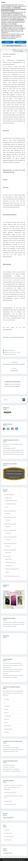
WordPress (21, 860)
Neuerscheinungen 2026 (10, 550)
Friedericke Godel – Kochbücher (11, 769)
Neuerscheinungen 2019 (10, 517)
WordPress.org (8, 840)
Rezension (13, 354)
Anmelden (6, 830)
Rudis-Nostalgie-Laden (9, 765)
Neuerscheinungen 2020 (10, 524)
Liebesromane (9, 565)
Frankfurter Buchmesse (11, 500)
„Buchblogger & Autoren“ (9, 448)
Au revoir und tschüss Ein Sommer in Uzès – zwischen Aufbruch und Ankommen (13, 787)
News (6, 507)
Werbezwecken (20, 19)
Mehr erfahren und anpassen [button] (14, 45)
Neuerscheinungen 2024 (10, 537)
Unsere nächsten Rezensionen (12, 576)
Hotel (18, 352)
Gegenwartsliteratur (10, 350)
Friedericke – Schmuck (8, 767)
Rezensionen (7, 556)
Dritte (8, 13)
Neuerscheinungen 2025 (10, 543)
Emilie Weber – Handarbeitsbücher (12, 771)
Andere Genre (8, 559)
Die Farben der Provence (10, 792)
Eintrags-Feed (7, 833)
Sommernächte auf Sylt (10, 804)
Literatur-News (8, 498)
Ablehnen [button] (7, 42)
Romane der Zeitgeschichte (12, 569)
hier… (17, 751)
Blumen (7, 352)
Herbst (14, 352)
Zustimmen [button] (20, 42)
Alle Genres (8, 533)
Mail (15, 626)
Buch (10, 352)
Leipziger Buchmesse (10, 504)
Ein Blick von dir (8, 801)
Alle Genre (8, 513)
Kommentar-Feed (8, 836)
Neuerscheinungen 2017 (10, 511)
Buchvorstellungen (9, 494)
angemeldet (13, 384)
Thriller (7, 572)
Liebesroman (6, 354)
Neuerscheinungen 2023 (10, 530)
